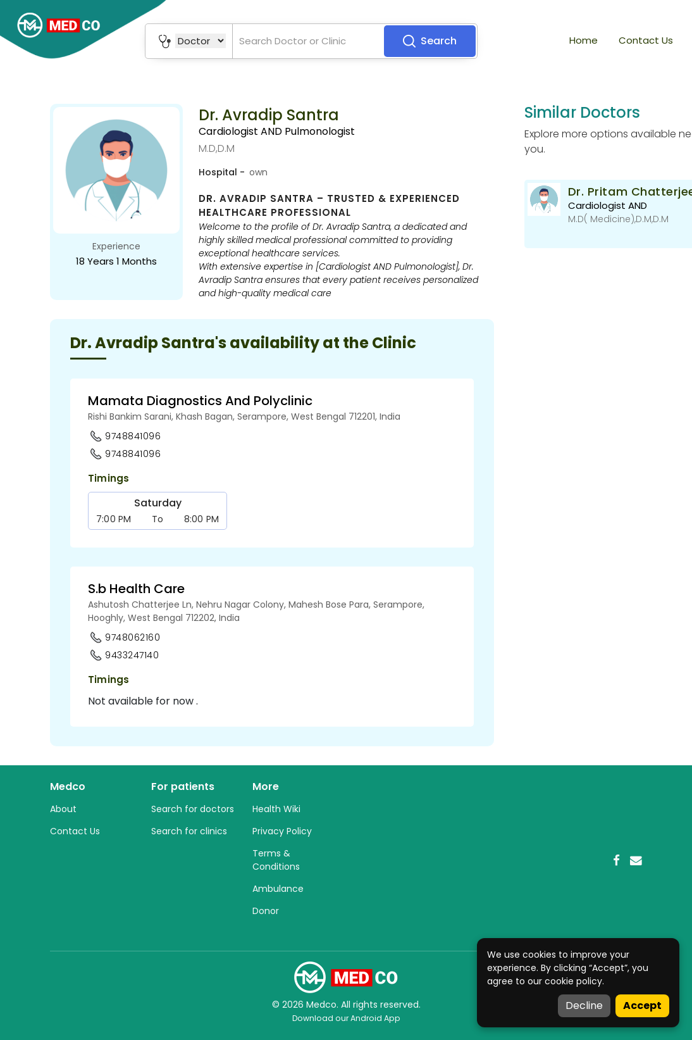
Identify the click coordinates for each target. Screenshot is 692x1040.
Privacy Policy (282, 831)
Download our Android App (346, 1018)
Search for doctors (192, 809)
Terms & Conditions (276, 860)
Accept (642, 1005)
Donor (265, 911)
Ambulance (278, 888)
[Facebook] (616, 860)
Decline (584, 1005)
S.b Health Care (136, 589)
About (63, 809)
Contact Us (646, 40)
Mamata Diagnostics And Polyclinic (200, 401)
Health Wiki (276, 809)
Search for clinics (189, 831)
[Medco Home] (346, 976)
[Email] (636, 860)
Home (583, 40)
